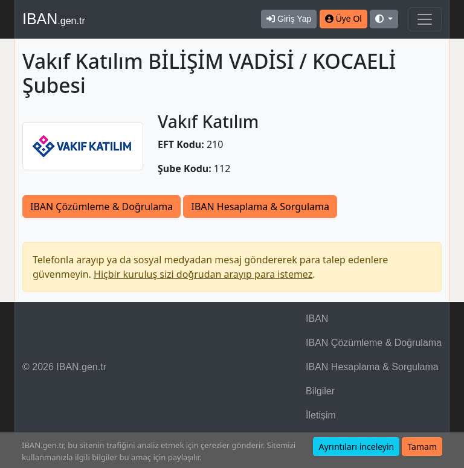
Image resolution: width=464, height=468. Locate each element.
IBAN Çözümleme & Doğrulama (101, 206)
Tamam (422, 446)
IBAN (53, 18)
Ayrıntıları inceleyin (356, 446)
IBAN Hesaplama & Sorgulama (260, 206)
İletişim (321, 415)
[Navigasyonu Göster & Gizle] (425, 19)
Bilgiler (320, 391)
